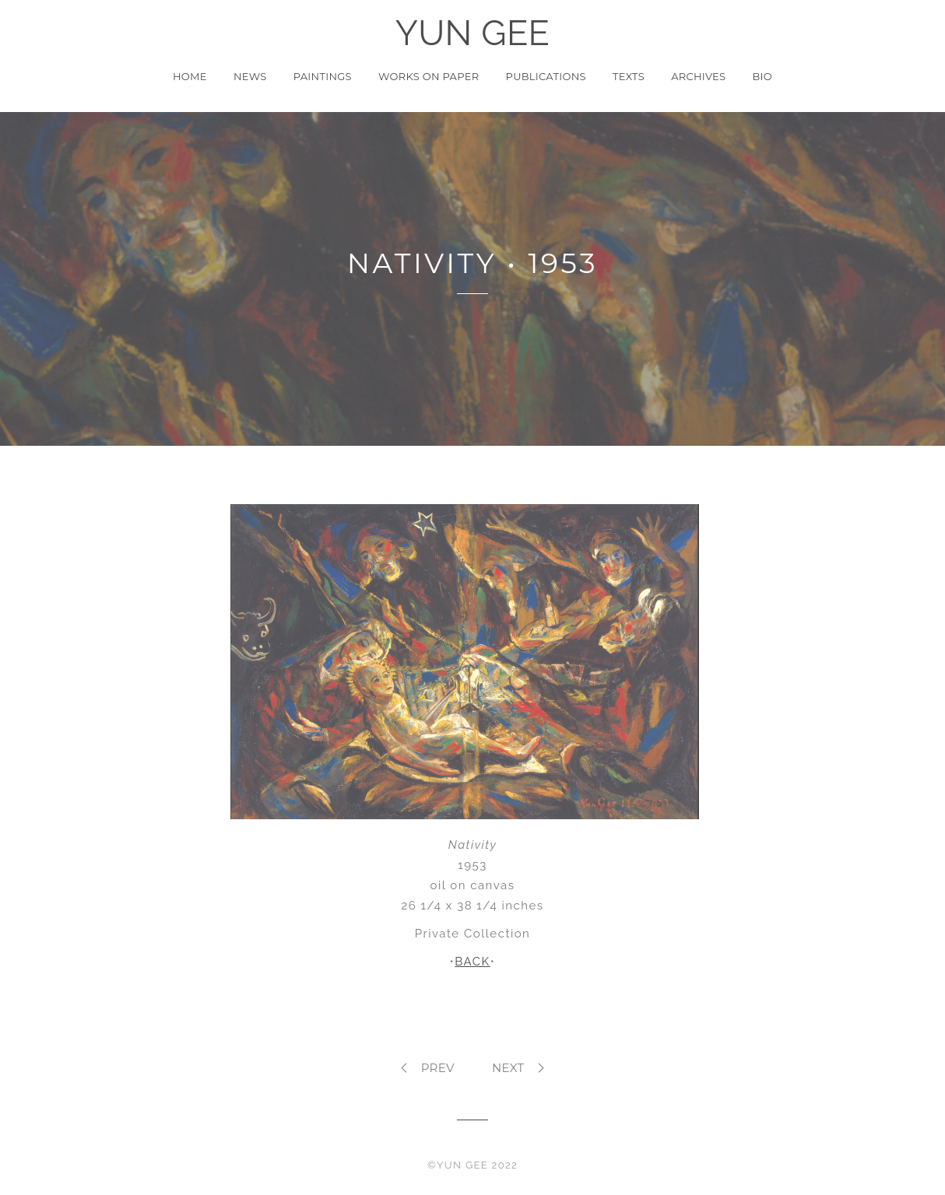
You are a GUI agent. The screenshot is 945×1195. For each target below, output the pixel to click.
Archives (698, 76)
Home (190, 76)
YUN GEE (472, 33)
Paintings (322, 76)
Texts (629, 76)
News (250, 76)
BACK (472, 962)
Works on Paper (428, 76)
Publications (546, 76)
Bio (763, 76)
